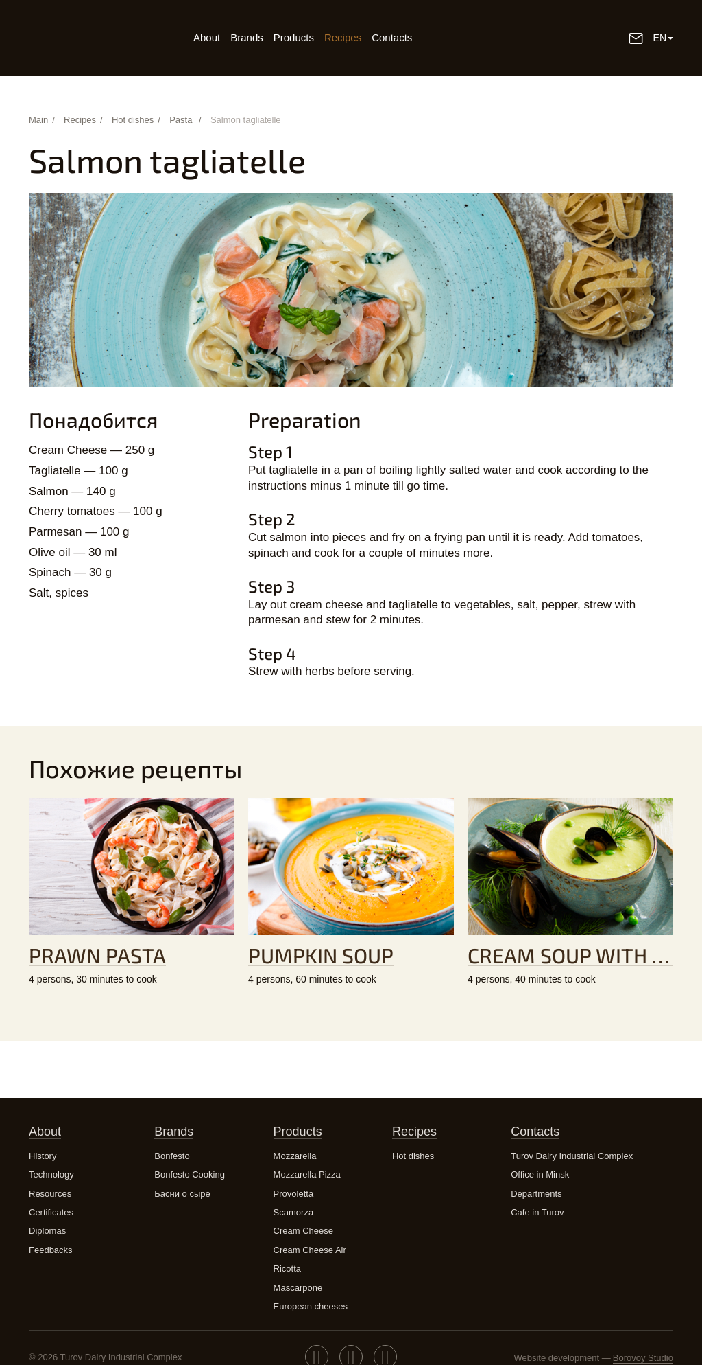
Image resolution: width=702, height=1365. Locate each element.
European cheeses (311, 1306)
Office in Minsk (540, 1174)
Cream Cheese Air (310, 1250)
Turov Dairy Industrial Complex (572, 1156)
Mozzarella (295, 1156)
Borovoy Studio (643, 1358)
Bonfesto (171, 1156)
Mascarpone (298, 1288)
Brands (246, 37)
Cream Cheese (303, 1231)
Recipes (342, 37)
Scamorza (294, 1212)
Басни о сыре (182, 1194)
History (42, 1156)
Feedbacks (51, 1250)
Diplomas (47, 1231)
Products (294, 37)
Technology (51, 1174)
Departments (536, 1194)
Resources (50, 1194)
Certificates (51, 1212)
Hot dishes (413, 1156)
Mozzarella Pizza (307, 1174)
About (206, 37)
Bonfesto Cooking (189, 1174)
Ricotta (287, 1268)
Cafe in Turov (537, 1212)
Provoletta (294, 1194)
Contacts (392, 37)
